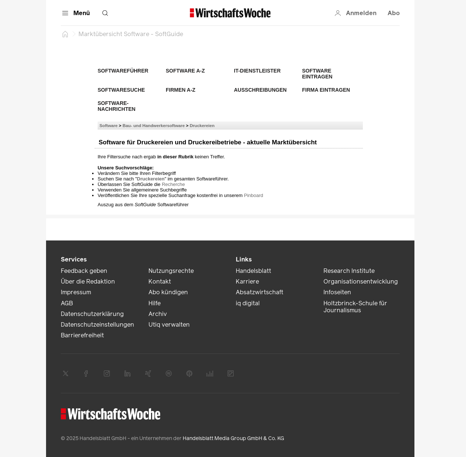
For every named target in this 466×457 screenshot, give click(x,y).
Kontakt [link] (159, 281)
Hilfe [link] (154, 303)
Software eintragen (317, 74)
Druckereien (202, 125)
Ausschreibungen (260, 90)
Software (108, 125)
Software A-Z (185, 71)
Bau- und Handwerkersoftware (154, 125)
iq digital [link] (248, 303)
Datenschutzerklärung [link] (92, 314)
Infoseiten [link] (337, 292)
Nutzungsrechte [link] (171, 271)
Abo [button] (394, 13)
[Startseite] (65, 33)
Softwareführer (123, 71)
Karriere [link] (247, 281)
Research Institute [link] (349, 271)
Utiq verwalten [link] (169, 324)
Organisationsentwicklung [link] (360, 281)
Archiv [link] (157, 314)
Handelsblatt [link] (253, 271)
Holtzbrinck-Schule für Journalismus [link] (355, 306)
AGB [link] (67, 303)
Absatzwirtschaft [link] (259, 292)
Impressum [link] (76, 292)
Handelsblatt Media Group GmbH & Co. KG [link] (233, 438)
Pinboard (253, 195)
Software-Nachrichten (117, 106)
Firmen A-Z (180, 90)
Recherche (173, 184)
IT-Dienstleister (257, 71)
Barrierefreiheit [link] (82, 335)
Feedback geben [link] (84, 271)
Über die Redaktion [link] (88, 281)
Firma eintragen (326, 90)
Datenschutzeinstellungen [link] (97, 324)
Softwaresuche (121, 90)
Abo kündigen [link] (168, 292)
